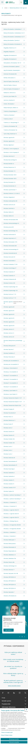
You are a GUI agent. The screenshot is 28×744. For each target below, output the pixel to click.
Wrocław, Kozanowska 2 (14, 260)
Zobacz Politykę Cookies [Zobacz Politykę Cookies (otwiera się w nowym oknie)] (6, 735)
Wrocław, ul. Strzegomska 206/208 (14, 525)
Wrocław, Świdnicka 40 (14, 457)
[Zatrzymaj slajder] (22, 636)
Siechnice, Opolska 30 (14, 100)
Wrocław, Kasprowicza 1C (14, 238)
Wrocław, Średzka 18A (14, 439)
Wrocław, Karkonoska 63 (14, 234)
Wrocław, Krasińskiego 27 (14, 268)
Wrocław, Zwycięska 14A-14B (14, 573)
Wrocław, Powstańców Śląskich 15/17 (14, 398)
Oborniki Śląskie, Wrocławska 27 (14, 89)
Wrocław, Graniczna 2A (14, 204)
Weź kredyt (8, 630)
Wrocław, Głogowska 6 (14, 197)
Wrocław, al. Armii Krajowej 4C (14, 148)
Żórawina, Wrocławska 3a (14, 595)
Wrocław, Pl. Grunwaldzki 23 (14, 386)
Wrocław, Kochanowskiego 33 (14, 249)
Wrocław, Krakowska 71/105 (14, 264)
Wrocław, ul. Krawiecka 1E (14, 502)
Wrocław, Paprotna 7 (14, 349)
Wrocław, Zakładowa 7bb (14, 558)
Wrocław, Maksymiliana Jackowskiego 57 (14, 341)
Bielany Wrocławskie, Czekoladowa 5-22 (14, 33)
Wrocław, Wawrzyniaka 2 (14, 543)
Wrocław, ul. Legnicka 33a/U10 (14, 510)
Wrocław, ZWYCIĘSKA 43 (14, 577)
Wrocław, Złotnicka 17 (14, 569)
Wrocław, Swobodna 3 (14, 472)
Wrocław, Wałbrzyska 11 (14, 539)
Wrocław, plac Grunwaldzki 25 (14, 360)
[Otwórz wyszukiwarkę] (21, 2)
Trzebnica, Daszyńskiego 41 (14, 111)
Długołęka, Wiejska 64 (14, 51)
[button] (26, 709)
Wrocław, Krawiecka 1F (14, 272)
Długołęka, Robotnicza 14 (14, 48)
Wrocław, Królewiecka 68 (14, 279)
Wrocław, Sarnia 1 (14, 427)
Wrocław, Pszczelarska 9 (14, 413)
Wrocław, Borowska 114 (14, 171)
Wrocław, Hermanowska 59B (14, 219)
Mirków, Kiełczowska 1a (14, 77)
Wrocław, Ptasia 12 (14, 416)
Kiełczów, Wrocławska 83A (14, 74)
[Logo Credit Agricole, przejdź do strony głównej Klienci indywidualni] (10, 2)
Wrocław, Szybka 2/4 (14, 491)
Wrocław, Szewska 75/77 (14, 487)
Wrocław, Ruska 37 (14, 424)
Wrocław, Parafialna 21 (14, 353)
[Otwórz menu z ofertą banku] (2, 2)
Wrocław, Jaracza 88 (14, 227)
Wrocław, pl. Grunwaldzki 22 (14, 372)
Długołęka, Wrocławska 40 (14, 55)
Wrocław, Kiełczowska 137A (14, 242)
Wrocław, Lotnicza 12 (14, 329)
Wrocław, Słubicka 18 (14, 431)
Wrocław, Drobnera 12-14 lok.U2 (14, 193)
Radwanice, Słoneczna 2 (14, 92)
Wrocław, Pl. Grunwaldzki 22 (14, 375)
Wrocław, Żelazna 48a (14, 562)
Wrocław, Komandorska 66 (14, 253)
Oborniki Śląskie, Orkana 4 (14, 85)
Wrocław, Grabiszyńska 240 (14, 201)
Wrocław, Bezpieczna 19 (14, 167)
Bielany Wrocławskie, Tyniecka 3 (14, 40)
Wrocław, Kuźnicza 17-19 (14, 294)
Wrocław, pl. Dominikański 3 (14, 368)
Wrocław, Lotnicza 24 (14, 336)
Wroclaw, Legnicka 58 (14, 137)
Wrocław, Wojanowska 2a (14, 551)
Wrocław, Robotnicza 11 (14, 420)
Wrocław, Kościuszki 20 (14, 257)
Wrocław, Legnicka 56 (14, 310)
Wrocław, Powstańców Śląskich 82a (14, 405)
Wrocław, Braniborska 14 (14, 186)
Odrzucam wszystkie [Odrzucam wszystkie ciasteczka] (14, 742)
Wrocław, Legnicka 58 (14, 325)
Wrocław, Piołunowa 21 (14, 357)
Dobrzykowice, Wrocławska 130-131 (14, 63)
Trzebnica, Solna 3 (14, 119)
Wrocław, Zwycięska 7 (14, 592)
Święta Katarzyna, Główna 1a (14, 107)
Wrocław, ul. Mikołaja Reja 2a (14, 521)
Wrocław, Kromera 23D (14, 283)
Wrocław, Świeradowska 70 (14, 465)
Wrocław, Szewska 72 (14, 480)
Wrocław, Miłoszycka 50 (14, 345)
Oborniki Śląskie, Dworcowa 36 (14, 81)
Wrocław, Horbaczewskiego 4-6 (14, 223)
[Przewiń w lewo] (2, 8)
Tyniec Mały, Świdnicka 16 (14, 133)
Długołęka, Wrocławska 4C (14, 59)
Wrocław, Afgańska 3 (14, 145)
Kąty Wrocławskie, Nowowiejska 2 (14, 70)
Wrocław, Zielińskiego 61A (14, 566)
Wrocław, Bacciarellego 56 (14, 160)
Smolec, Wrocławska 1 (14, 104)
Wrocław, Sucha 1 (14, 446)
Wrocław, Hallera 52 (14, 212)
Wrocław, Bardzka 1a (14, 163)
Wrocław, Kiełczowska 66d (14, 245)
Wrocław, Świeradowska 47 (14, 461)
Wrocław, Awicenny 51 (14, 156)
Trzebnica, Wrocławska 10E (14, 126)
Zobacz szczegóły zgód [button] (7, 732)
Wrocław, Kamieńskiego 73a (14, 230)
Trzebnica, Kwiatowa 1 (14, 115)
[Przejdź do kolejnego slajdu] (25, 636)
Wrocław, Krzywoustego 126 (14, 286)
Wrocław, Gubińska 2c (14, 208)
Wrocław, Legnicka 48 (14, 302)
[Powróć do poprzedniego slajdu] (20, 636)
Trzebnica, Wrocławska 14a (14, 130)
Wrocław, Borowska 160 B (14, 175)
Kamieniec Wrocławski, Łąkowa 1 (14, 66)
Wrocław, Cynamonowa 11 (14, 189)
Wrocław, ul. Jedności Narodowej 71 (14, 495)
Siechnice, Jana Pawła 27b (14, 96)
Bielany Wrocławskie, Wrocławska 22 (14, 44)
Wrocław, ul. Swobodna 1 (14, 532)
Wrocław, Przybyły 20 (14, 409)
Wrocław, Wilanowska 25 (14, 547)
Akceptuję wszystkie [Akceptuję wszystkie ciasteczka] (14, 739)
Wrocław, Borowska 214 (14, 182)
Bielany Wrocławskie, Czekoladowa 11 (14, 29)
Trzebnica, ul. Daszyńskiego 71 (14, 122)
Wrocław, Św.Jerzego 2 (14, 469)
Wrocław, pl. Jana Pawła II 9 (14, 390)
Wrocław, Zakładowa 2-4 (14, 554)
